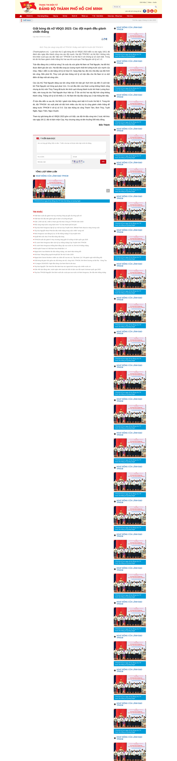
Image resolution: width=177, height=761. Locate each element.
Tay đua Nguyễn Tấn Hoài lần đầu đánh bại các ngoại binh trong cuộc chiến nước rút (63, 266)
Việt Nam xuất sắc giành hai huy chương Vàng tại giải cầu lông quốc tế (58, 216)
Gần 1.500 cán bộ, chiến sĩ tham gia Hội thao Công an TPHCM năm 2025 (59, 221)
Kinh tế (74, 16)
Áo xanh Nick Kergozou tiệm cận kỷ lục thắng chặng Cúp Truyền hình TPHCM (60, 242)
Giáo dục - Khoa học (115, 16)
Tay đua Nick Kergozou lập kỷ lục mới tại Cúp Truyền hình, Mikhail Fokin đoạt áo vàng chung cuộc (67, 227)
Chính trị (30, 16)
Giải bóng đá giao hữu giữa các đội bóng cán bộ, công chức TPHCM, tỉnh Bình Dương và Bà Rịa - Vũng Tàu (71, 260)
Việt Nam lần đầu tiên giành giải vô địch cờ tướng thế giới (53, 219)
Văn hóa (130, 16)
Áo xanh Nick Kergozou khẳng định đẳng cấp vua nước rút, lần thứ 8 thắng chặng (62, 245)
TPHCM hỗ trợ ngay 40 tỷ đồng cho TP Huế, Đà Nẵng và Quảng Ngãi (57, 201)
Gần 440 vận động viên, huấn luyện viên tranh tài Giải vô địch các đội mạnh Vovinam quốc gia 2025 (68, 269)
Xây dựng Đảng (43, 16)
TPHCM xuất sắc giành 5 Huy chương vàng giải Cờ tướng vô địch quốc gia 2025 (61, 239)
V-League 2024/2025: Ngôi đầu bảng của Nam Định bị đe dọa (55, 263)
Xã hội (65, 16)
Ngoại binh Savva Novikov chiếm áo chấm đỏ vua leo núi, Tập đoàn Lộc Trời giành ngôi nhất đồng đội (68, 257)
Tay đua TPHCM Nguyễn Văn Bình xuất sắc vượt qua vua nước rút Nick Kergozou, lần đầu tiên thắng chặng (70, 272)
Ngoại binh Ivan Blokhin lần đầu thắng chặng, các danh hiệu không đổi (58, 251)
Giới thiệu (143, 2)
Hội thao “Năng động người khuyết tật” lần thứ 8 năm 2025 (54, 254)
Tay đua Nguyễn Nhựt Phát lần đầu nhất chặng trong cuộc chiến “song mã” (59, 230)
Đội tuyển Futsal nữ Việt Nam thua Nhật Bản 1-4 (51, 248)
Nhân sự (85, 16)
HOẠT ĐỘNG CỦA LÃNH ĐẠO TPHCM (52, 176)
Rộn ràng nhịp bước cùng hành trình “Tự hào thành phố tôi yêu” (56, 224)
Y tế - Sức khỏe (97, 16)
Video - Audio (152, 2)
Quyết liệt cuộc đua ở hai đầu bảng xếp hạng (49, 236)
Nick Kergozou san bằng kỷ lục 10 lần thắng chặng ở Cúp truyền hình (58, 233)
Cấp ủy (55, 16)
